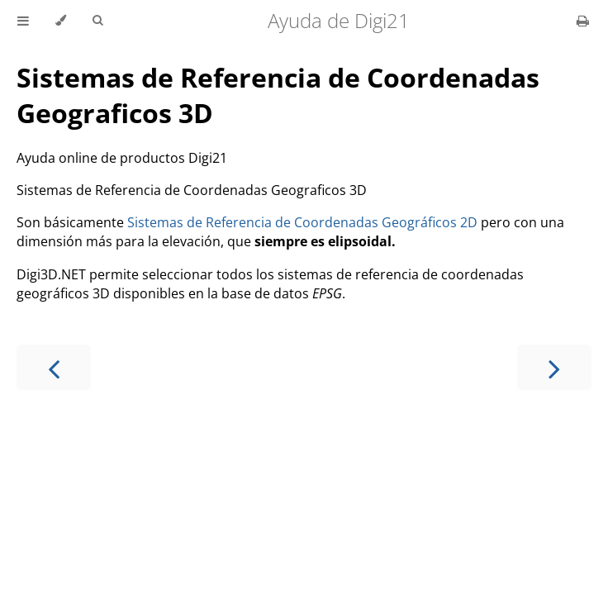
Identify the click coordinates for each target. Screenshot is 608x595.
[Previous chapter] (54, 367)
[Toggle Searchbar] (97, 20)
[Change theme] (60, 20)
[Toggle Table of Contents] (23, 20)
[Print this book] (583, 21)
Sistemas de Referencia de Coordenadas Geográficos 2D (302, 222)
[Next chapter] (554, 367)
